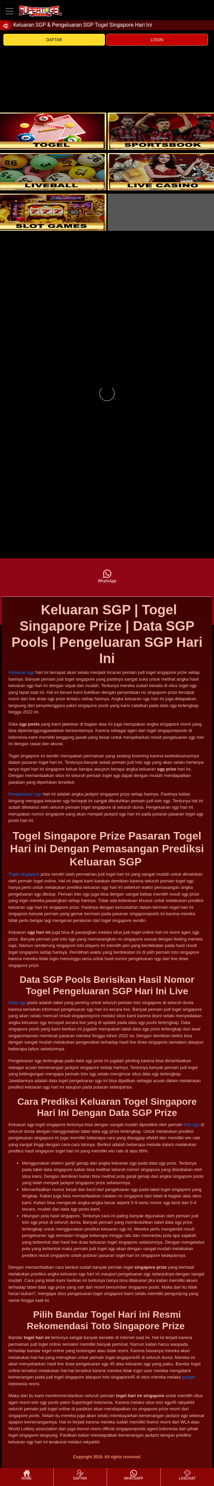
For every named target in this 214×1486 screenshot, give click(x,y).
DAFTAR (54, 40)
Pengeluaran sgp (25, 794)
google (188, 1377)
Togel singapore (23, 874)
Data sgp (17, 1002)
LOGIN (157, 40)
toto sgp (191, 1124)
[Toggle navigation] (9, 11)
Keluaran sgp (21, 672)
